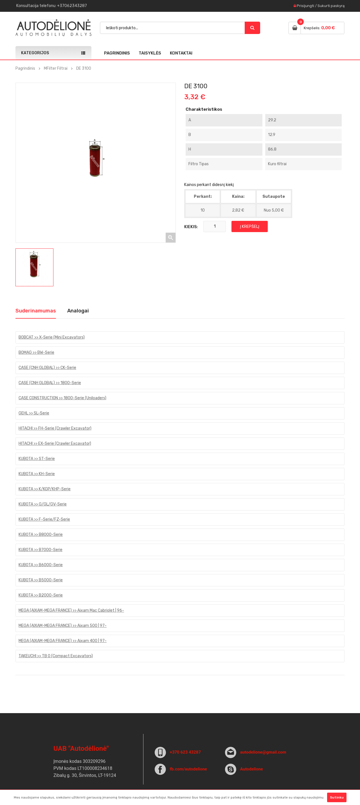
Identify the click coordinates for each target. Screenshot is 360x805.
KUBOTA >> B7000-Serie (40, 549)
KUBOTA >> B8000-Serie (41, 534)
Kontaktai (181, 53)
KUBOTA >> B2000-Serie (41, 595)
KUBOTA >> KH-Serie (37, 473)
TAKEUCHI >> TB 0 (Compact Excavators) (56, 656)
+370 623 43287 (185, 752)
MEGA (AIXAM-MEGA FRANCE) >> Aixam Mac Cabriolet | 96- (71, 610)
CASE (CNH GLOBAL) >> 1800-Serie (50, 382)
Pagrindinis (117, 53)
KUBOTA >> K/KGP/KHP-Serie (45, 489)
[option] (34, 267)
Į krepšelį (249, 226)
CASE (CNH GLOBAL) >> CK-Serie (47, 367)
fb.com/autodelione (188, 769)
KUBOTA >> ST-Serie (37, 458)
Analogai (78, 311)
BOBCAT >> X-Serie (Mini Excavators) (52, 337)
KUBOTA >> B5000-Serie (41, 580)
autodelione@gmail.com (263, 752)
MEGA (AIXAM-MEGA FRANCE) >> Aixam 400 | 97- (63, 640)
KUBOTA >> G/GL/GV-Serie (43, 504)
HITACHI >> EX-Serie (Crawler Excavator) (55, 443)
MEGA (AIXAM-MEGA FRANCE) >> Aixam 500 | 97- (63, 625)
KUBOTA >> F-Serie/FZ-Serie (44, 519)
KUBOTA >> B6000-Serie (41, 565)
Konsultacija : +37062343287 (51, 5)
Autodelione (251, 769)
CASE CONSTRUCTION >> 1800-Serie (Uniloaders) (62, 398)
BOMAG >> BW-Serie (36, 352)
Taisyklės (150, 53)
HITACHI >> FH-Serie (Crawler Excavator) (55, 428)
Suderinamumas (35, 311)
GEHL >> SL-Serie (34, 413)
